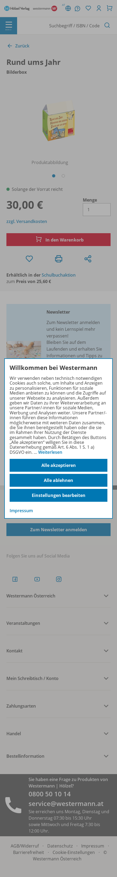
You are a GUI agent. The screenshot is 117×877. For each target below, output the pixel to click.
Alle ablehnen (58, 480)
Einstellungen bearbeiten (58, 495)
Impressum (21, 511)
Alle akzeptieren (58, 465)
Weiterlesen (50, 452)
